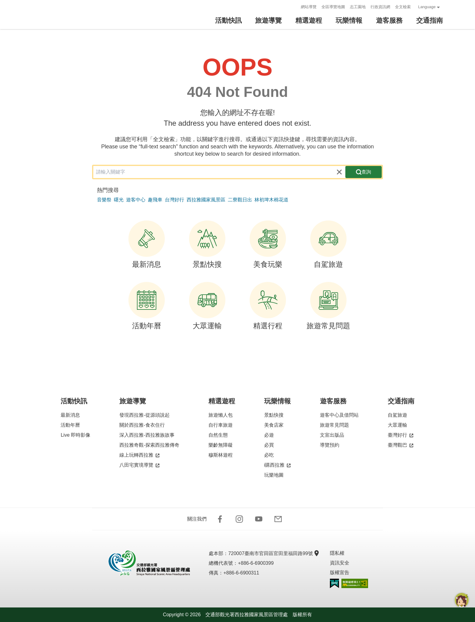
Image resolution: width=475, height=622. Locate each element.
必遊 (269, 435)
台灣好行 (174, 199)
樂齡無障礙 (220, 445)
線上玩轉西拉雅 (139, 455)
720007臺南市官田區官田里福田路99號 (272, 553)
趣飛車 (155, 199)
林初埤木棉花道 (271, 199)
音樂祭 (104, 199)
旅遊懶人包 (220, 415)
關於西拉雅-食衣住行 (141, 425)
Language (427, 7)
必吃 (269, 455)
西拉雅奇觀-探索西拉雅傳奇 (149, 445)
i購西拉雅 (277, 465)
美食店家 (274, 425)
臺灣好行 (400, 435)
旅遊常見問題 (328, 306)
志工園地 (358, 7)
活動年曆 (146, 306)
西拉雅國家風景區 (206, 199)
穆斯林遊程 (220, 455)
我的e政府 (334, 583)
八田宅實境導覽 (139, 465)
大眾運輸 (207, 306)
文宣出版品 (332, 435)
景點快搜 (207, 244)
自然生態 (218, 435)
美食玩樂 (268, 244)
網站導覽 (309, 7)
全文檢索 (403, 7)
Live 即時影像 (75, 435)
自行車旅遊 (220, 425)
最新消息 (146, 244)
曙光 (119, 199)
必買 (269, 445)
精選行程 (268, 306)
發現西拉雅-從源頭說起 (144, 415)
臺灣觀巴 (400, 445)
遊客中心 (135, 199)
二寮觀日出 (240, 199)
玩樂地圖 (274, 475)
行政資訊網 (380, 7)
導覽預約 (329, 445)
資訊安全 (339, 562)
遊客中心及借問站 (339, 415)
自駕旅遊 (328, 244)
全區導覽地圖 (333, 7)
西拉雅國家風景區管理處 (69, 14)
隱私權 (337, 553)
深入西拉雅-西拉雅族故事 (146, 435)
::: (294, 7)
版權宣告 (339, 572)
